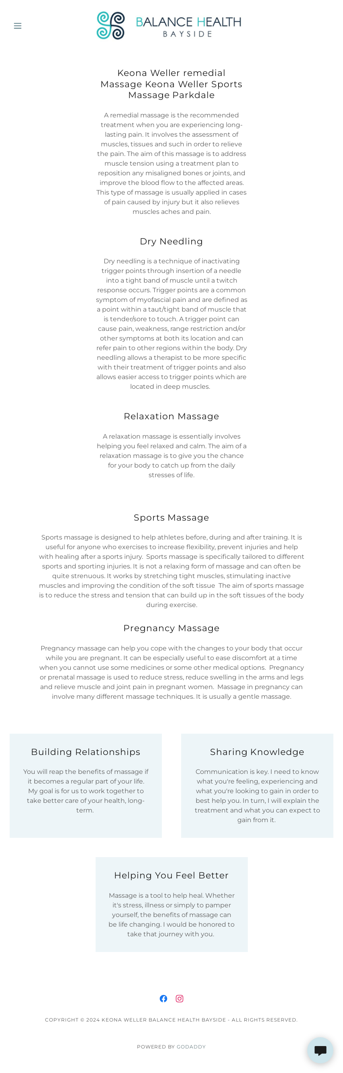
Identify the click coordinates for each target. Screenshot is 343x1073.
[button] (34, 26)
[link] (171, 26)
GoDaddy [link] (191, 1047)
